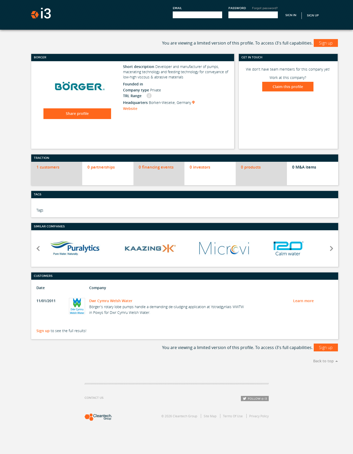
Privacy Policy (259, 416)
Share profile (77, 113)
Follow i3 (255, 398)
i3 (41, 13)
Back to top (323, 360)
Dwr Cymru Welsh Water (110, 300)
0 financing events (156, 167)
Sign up (326, 43)
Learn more (303, 300)
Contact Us (94, 398)
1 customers (47, 167)
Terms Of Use (233, 416)
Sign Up (313, 15)
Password (237, 8)
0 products (251, 167)
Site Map (210, 416)
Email (177, 8)
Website (130, 108)
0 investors (200, 167)
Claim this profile (288, 86)
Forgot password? (265, 8)
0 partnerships (101, 167)
